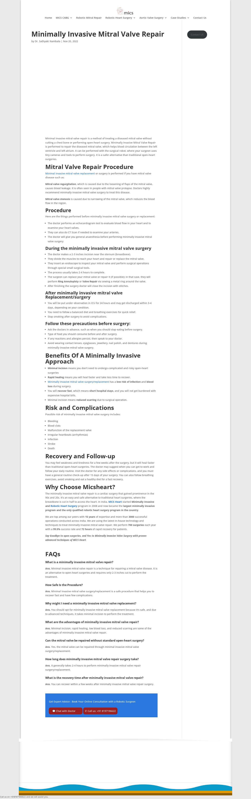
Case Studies (178, 18)
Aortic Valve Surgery (151, 18)
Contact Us (199, 18)
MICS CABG (62, 18)
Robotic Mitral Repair (89, 18)
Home (48, 18)
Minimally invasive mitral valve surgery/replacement (78, 381)
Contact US (197, 34)
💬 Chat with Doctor (63, 711)
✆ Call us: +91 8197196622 (100, 711)
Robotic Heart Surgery (118, 18)
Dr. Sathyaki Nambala (47, 41)
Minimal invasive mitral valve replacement (70, 173)
